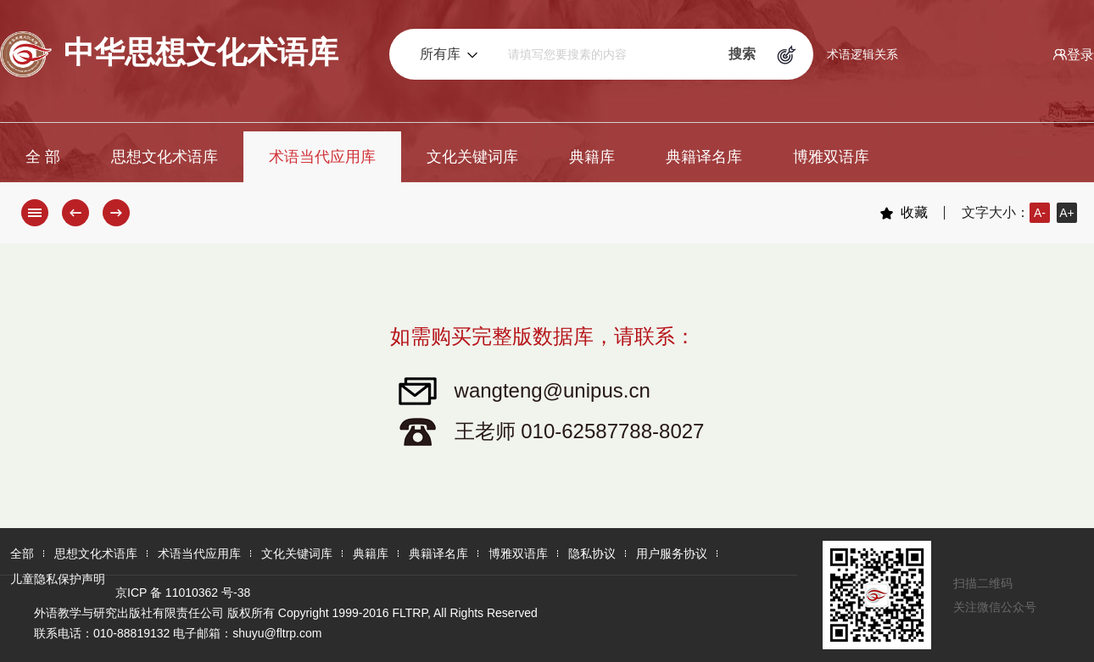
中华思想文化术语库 (169, 54)
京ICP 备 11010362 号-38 (182, 592)
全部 (22, 553)
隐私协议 (592, 553)
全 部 (42, 156)
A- (1040, 213)
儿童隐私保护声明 (57, 579)
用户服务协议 (671, 553)
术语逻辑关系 (862, 54)
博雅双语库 (831, 156)
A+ (1066, 213)
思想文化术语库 (164, 156)
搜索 (742, 54)
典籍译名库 (704, 156)
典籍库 (592, 156)
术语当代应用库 (322, 156)
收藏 (903, 212)
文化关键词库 (472, 156)
